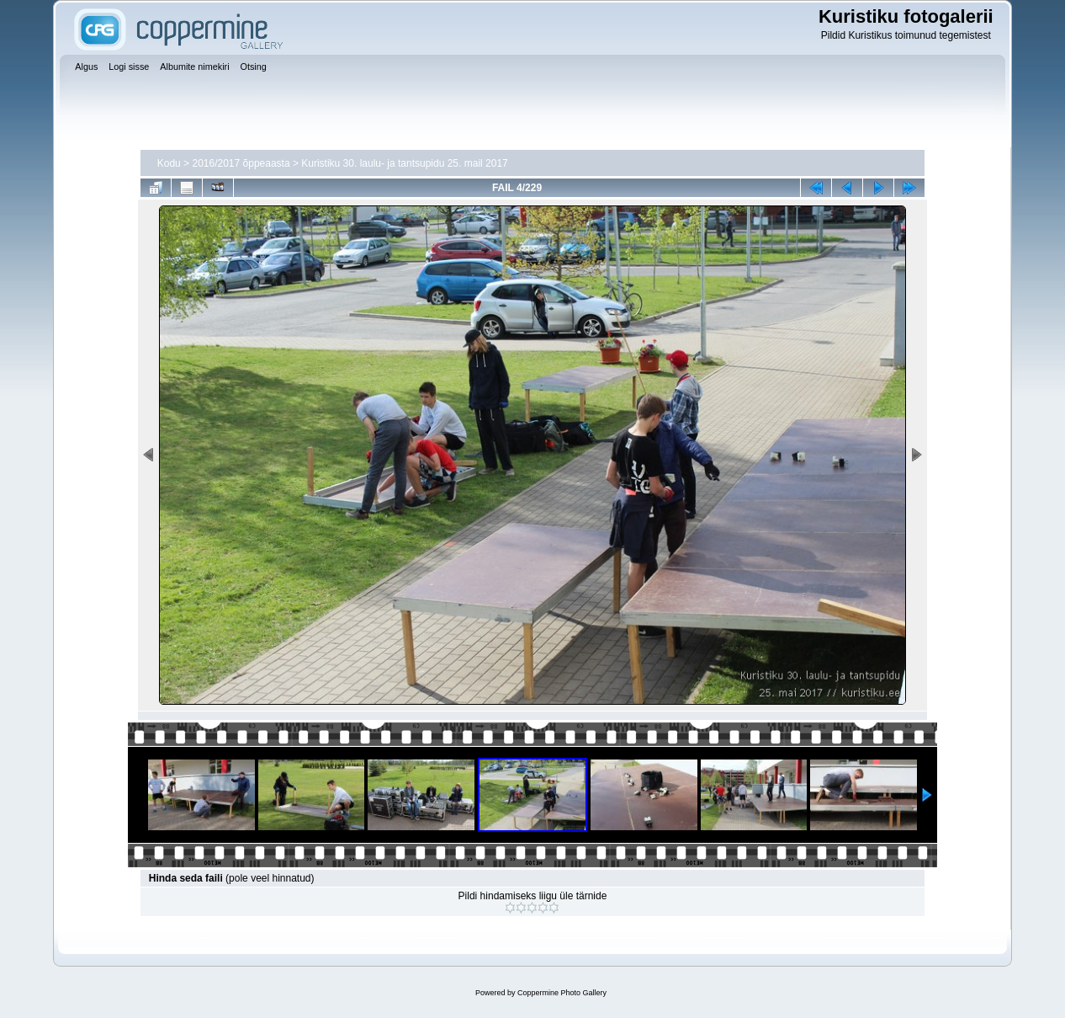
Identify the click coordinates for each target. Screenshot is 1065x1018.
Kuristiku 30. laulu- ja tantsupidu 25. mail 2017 (404, 163)
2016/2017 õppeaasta (240, 163)
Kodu (169, 163)
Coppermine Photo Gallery (562, 993)
